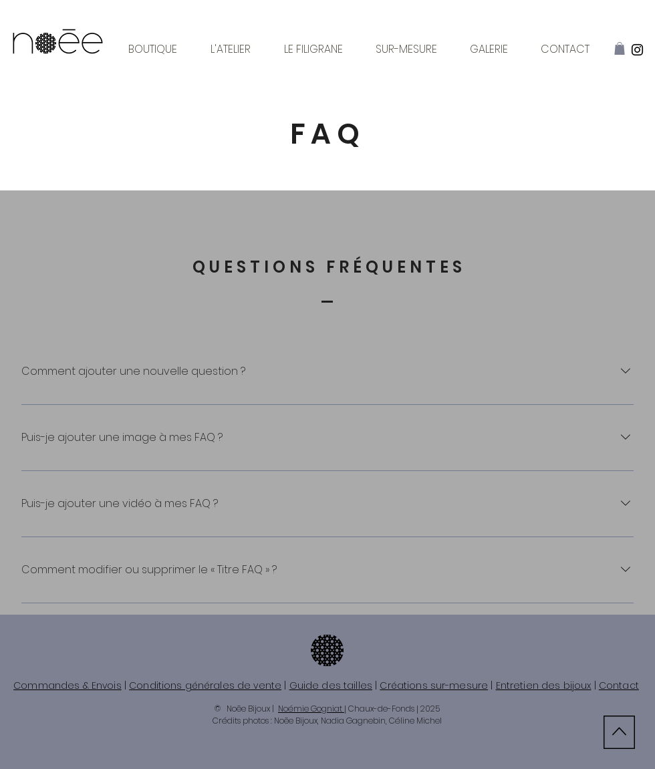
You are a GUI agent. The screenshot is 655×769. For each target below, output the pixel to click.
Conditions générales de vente (205, 685)
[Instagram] (637, 49)
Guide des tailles (330, 685)
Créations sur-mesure (434, 685)
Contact (619, 685)
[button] (619, 48)
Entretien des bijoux (544, 685)
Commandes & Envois (67, 685)
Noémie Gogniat (311, 708)
